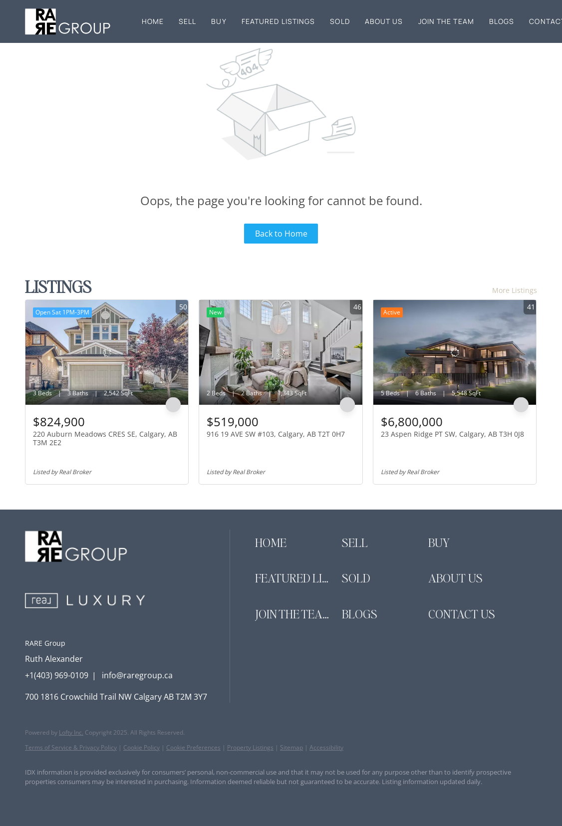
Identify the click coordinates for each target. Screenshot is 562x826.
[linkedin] (66, 799)
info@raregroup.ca (137, 675)
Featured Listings (278, 21)
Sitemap (291, 747)
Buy (218, 21)
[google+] (153, 799)
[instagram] (95, 799)
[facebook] (37, 799)
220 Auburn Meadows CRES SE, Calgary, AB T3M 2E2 (105, 438)
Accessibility (326, 747)
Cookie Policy (141, 747)
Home (153, 21)
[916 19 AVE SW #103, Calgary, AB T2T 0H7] (280, 352)
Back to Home (281, 233)
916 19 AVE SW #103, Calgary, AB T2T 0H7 (276, 434)
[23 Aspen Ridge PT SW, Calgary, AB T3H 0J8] (454, 352)
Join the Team (446, 21)
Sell (187, 21)
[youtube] (124, 799)
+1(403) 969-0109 (56, 675)
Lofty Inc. (71, 732)
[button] (68, 21)
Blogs (502, 21)
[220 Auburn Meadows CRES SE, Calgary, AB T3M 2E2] (106, 352)
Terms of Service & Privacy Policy (71, 747)
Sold (339, 21)
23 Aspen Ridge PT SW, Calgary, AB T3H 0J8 (452, 434)
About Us (384, 21)
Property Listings (250, 747)
